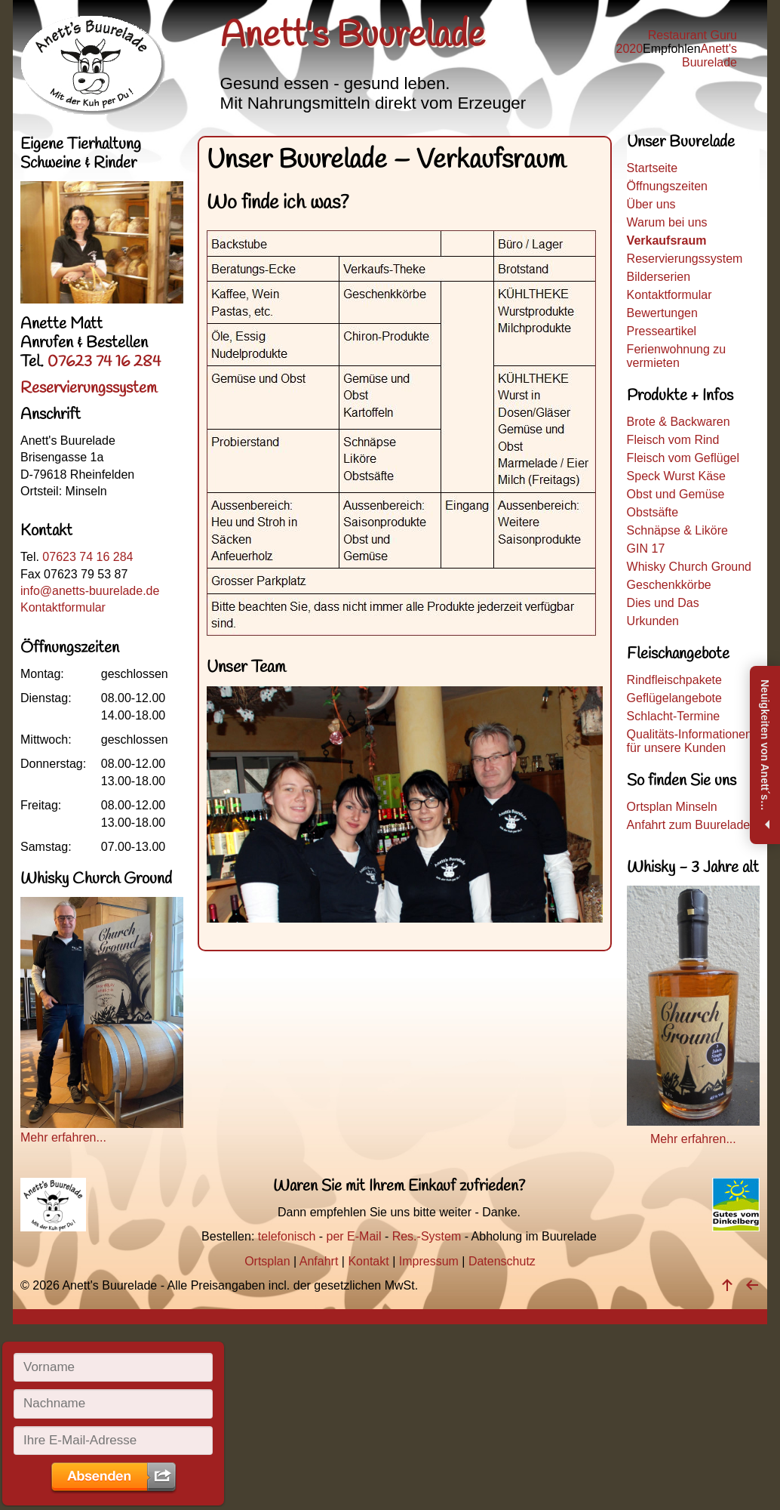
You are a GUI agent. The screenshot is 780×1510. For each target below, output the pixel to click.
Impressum (429, 1261)
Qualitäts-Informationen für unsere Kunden (689, 741)
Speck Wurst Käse (676, 476)
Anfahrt (319, 1261)
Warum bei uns (667, 222)
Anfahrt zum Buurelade (689, 824)
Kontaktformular (669, 294)
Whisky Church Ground (689, 566)
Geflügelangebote (674, 698)
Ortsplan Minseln (672, 806)
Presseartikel (661, 331)
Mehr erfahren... (101, 1130)
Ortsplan (267, 1261)
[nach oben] (727, 1285)
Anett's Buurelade (709, 55)
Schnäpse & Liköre (677, 530)
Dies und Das (663, 602)
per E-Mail (354, 1236)
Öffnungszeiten (667, 186)
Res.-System (427, 1236)
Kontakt (368, 1261)
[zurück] (752, 1285)
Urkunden (653, 621)
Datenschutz (502, 1261)
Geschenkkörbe (669, 584)
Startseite (652, 168)
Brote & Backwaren (678, 421)
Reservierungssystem (685, 258)
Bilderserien (658, 276)
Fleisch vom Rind (673, 439)
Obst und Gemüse (676, 494)
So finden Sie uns (681, 781)
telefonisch (287, 1236)
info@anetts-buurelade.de (89, 590)
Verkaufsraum (667, 240)
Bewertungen (662, 313)
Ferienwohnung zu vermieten (676, 356)
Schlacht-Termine (673, 716)
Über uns (651, 204)
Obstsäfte (652, 512)
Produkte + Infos (680, 396)
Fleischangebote (678, 654)
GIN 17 (646, 548)
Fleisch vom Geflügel (683, 457)
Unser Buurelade (681, 144)
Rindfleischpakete (674, 679)
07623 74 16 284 (104, 362)
